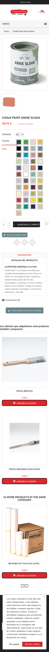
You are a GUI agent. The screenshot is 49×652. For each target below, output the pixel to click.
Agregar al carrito (26, 224)
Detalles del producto (24, 260)
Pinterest (32, 242)
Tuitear (24, 242)
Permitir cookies (32, 644)
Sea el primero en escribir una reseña (24, 310)
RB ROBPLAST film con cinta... (24, 563)
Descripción (24, 255)
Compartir (17, 242)
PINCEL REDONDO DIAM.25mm (24, 469)
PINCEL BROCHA (24, 391)
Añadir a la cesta (24, 402)
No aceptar (14, 644)
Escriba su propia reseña (14, 235)
